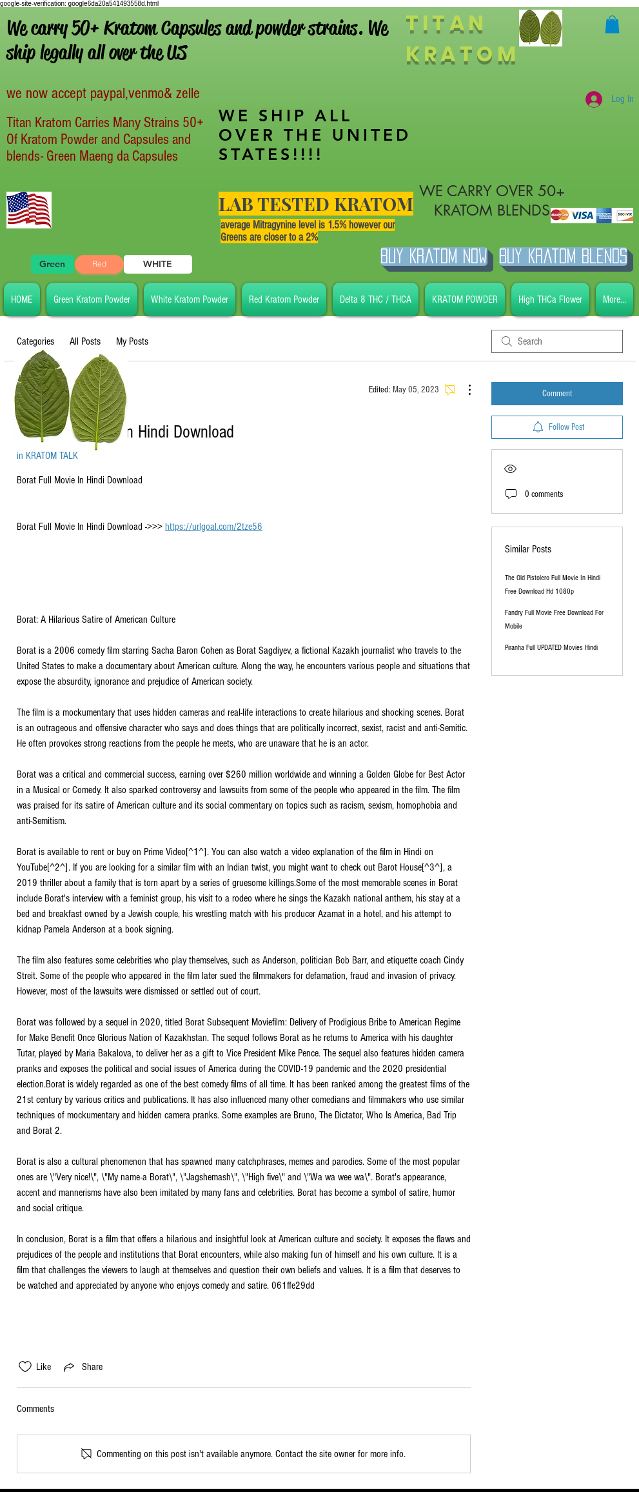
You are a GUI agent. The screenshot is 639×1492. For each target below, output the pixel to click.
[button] (612, 24)
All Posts (85, 341)
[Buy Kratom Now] (433, 256)
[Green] (52, 264)
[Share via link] (82, 1367)
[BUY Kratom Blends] (563, 256)
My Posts (132, 341)
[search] (557, 341)
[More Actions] (463, 390)
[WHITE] (158, 264)
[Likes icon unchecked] (25, 1367)
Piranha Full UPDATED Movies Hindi (551, 647)
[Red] (99, 264)
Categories (35, 341)
